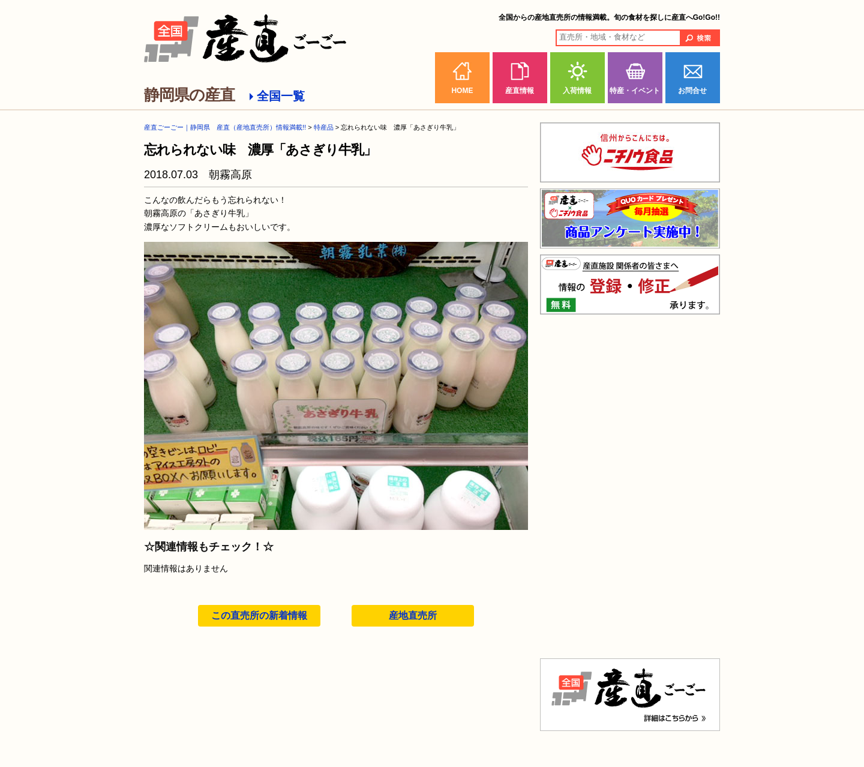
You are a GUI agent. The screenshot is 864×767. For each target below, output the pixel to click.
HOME (462, 90)
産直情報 (519, 90)
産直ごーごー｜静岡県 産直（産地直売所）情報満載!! (225, 127)
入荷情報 (577, 90)
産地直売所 (413, 615)
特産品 (324, 127)
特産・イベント (635, 90)
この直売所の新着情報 (259, 615)
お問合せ (692, 90)
